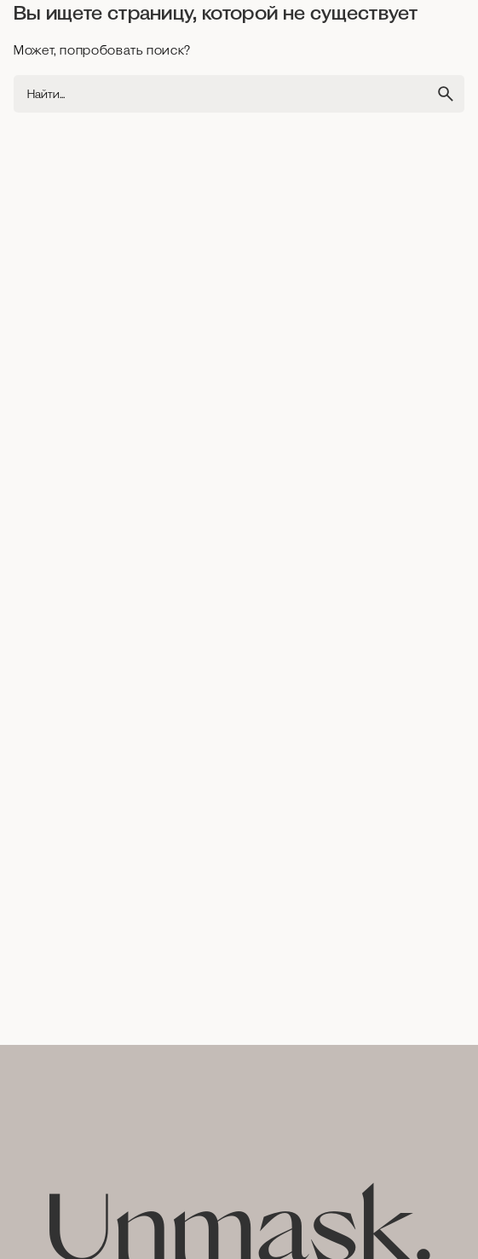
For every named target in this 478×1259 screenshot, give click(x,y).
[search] (445, 94)
